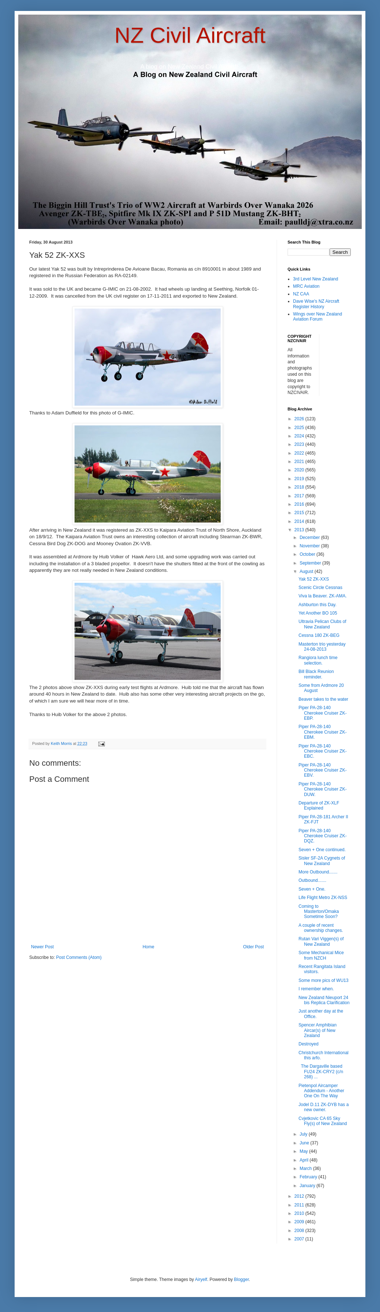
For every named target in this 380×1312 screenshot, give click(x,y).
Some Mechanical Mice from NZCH (321, 955)
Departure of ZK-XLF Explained (319, 805)
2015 (299, 512)
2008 (299, 1230)
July (304, 1134)
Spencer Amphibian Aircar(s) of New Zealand (318, 1030)
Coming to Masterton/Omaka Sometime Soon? (319, 911)
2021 (299, 461)
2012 (299, 1196)
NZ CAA (301, 294)
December (310, 537)
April (304, 1160)
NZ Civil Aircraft (189, 35)
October (308, 554)
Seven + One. (312, 889)
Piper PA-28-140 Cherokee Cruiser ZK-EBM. (323, 732)
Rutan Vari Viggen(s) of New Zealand (321, 941)
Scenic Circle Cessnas (320, 587)
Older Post (253, 946)
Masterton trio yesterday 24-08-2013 (322, 647)
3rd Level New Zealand (315, 279)
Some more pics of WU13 (324, 980)
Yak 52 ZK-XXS (314, 579)
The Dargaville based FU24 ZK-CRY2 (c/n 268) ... (321, 1071)
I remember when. (316, 988)
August (307, 571)
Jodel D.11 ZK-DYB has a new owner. (324, 1107)
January (308, 1185)
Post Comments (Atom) (79, 957)
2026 (299, 418)
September (311, 563)
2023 (299, 444)
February (309, 1176)
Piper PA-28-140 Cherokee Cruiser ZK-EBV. (323, 770)
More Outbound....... (318, 872)
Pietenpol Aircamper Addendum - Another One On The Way (321, 1091)
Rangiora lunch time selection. (318, 660)
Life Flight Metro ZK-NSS (323, 897)
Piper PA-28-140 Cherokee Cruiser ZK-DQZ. (323, 836)
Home (148, 946)
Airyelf (201, 1279)
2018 (299, 487)
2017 (299, 495)
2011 (299, 1205)
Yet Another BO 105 (318, 613)
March (306, 1168)
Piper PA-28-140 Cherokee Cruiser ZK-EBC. (323, 751)
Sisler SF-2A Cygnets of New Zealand (322, 861)
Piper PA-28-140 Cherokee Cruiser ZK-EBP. (323, 713)
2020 (299, 470)
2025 (299, 427)
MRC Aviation (306, 286)
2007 (299, 1239)
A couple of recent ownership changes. (321, 928)
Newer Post (42, 946)
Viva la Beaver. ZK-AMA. (323, 595)
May (304, 1151)
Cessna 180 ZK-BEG (319, 635)
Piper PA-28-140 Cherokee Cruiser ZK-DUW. (323, 789)
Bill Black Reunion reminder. (316, 674)
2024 (299, 436)
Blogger (241, 1279)
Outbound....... (312, 880)
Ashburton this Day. (318, 604)
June (305, 1142)
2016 (299, 504)
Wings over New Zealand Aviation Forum (317, 316)
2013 (299, 529)
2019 (299, 478)
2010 (299, 1213)
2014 (299, 521)
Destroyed (309, 1044)
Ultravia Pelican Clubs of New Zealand (322, 624)
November (310, 545)
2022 (299, 453)
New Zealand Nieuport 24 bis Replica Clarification (324, 1000)
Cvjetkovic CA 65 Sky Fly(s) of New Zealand (323, 1121)
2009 (299, 1221)
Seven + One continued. (322, 849)
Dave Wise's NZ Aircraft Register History (316, 304)
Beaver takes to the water (323, 699)
